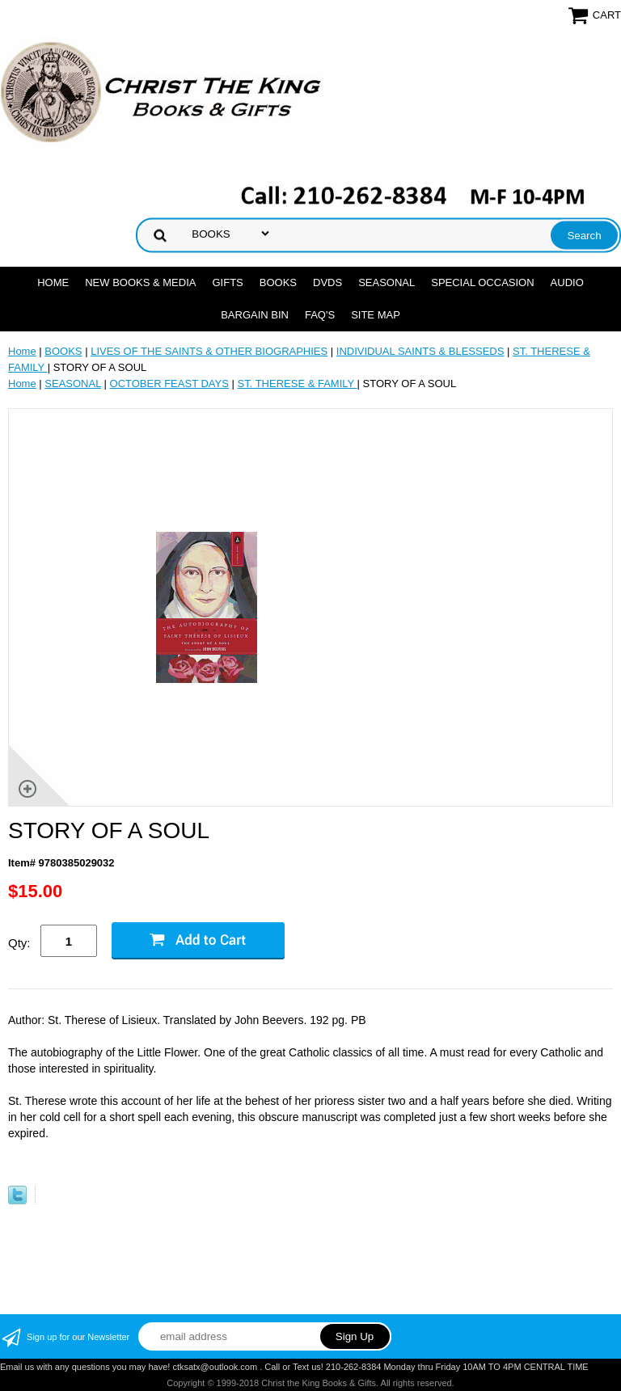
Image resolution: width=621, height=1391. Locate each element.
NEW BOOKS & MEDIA (140, 282)
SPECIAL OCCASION (482, 282)
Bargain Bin (255, 315)
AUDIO (567, 282)
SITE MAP (375, 315)
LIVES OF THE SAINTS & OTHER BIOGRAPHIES (209, 351)
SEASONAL (386, 282)
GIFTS (227, 282)
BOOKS (278, 282)
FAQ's (320, 315)
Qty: (19, 943)
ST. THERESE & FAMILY (297, 383)
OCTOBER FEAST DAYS (169, 383)
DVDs (327, 282)
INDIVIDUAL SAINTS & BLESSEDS (420, 351)
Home (53, 282)
